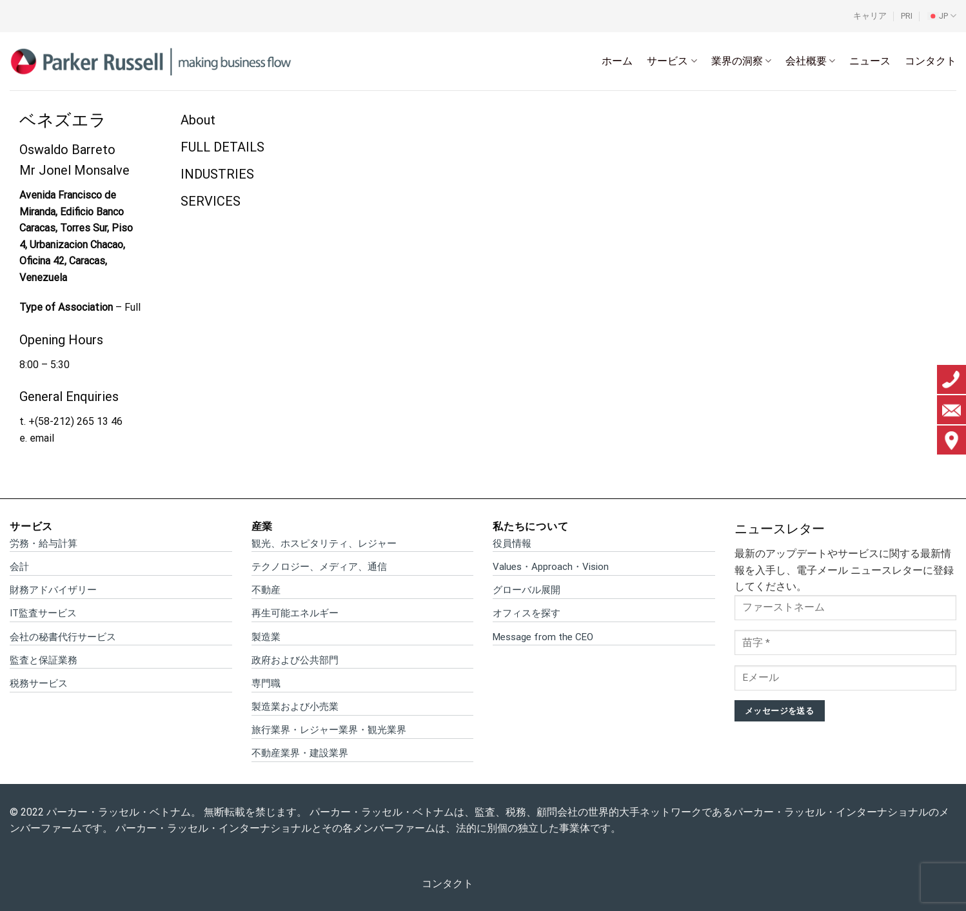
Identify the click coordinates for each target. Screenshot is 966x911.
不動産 (266, 590)
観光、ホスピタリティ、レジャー (324, 543)
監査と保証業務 (43, 660)
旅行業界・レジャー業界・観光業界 (328, 730)
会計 (19, 567)
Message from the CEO (543, 637)
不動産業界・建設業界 (299, 753)
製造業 (266, 637)
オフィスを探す (526, 613)
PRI (906, 16)
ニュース (870, 61)
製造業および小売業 (295, 706)
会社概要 (810, 61)
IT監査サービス (43, 613)
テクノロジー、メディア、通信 (319, 567)
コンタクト (930, 61)
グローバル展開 (526, 590)
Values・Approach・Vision (551, 567)
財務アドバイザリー (53, 590)
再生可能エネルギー (295, 613)
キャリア (870, 16)
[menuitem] (941, 16)
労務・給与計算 (43, 543)
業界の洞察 (741, 61)
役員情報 (512, 543)
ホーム (617, 61)
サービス (671, 61)
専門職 (266, 683)
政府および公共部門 (295, 660)
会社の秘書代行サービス (63, 637)
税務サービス (39, 683)
